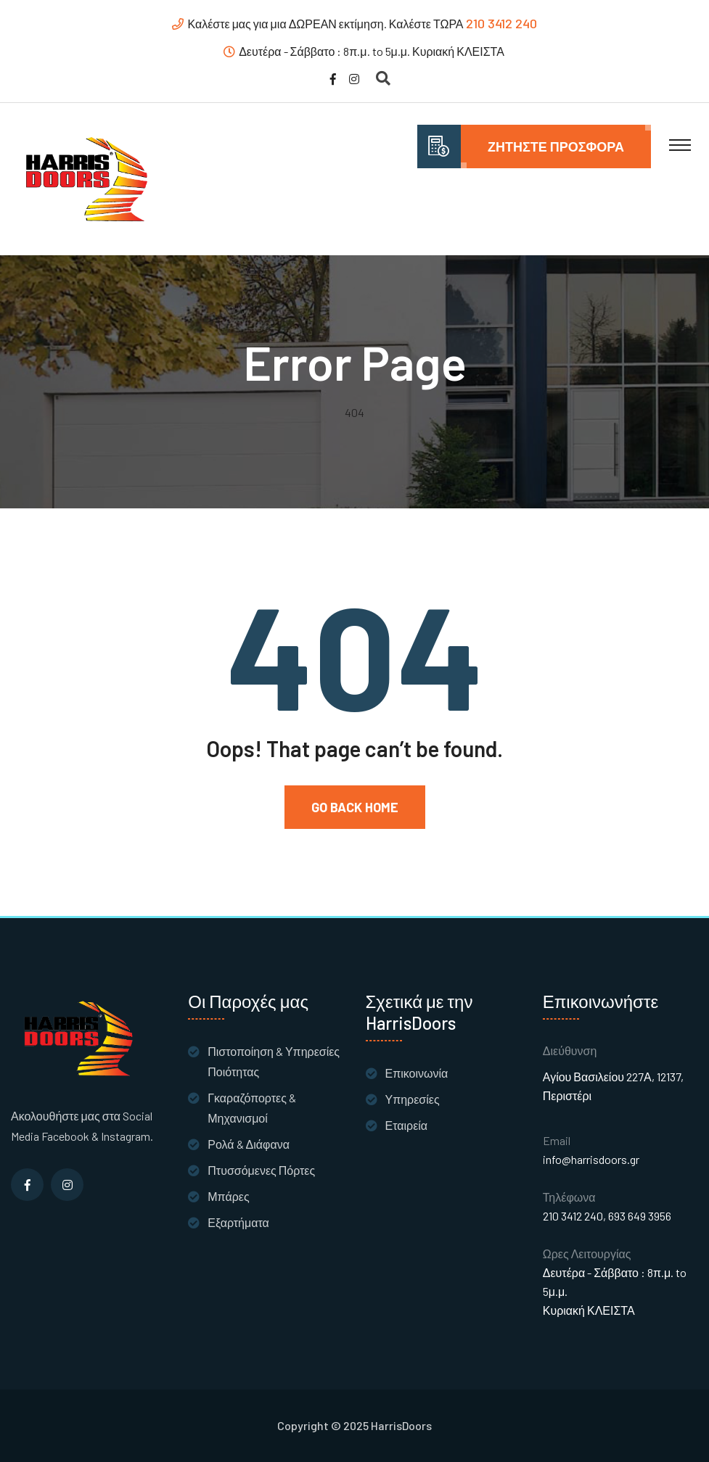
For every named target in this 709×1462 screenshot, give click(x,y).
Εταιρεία (406, 1125)
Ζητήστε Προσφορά (556, 146)
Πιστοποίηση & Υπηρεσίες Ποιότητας (274, 1061)
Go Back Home (354, 807)
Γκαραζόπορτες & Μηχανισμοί (252, 1108)
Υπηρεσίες (412, 1099)
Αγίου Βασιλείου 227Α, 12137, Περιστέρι (613, 1086)
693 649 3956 (639, 1216)
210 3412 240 (501, 23)
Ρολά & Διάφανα (249, 1144)
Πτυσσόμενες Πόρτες (261, 1170)
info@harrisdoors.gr (591, 1159)
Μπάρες (228, 1196)
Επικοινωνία (416, 1073)
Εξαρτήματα (238, 1222)
